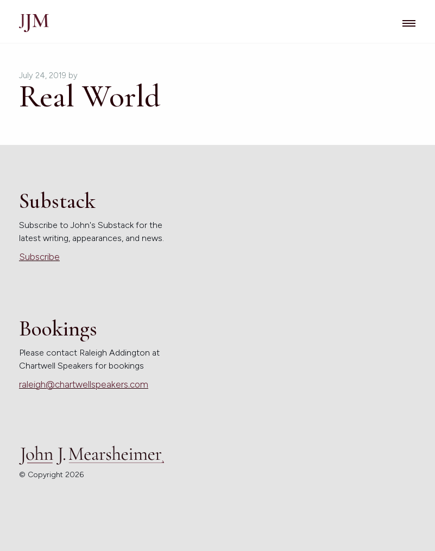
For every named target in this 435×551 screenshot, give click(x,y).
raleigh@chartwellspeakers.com (83, 384)
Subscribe (39, 256)
